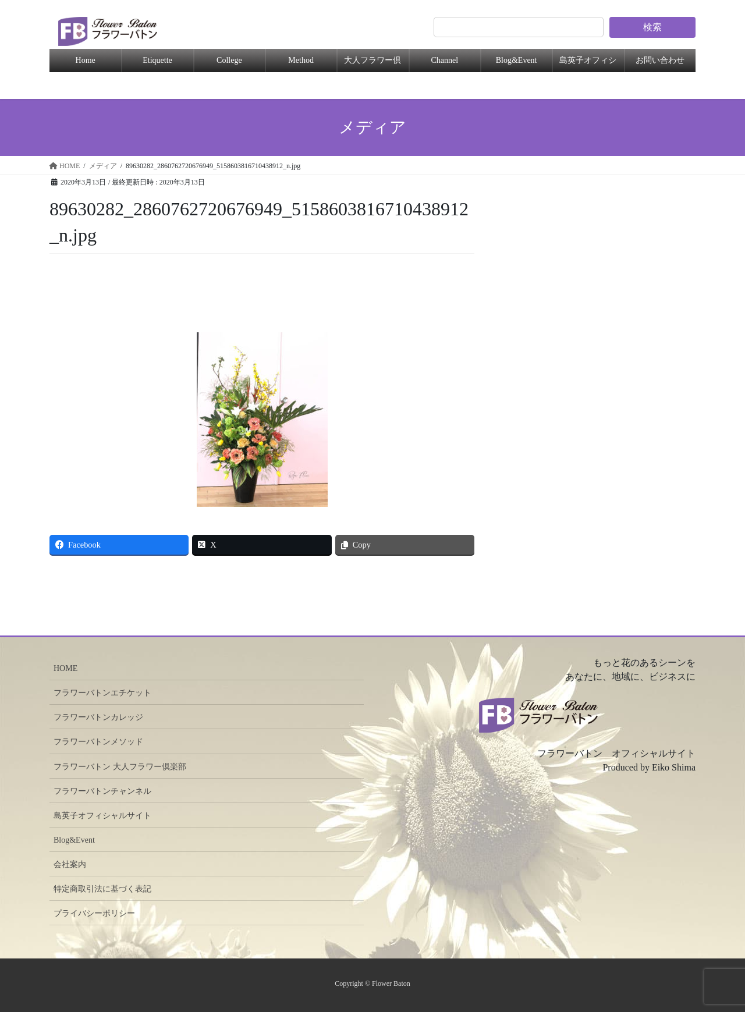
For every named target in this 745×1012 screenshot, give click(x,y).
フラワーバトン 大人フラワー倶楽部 (120, 766)
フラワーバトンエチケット (102, 692)
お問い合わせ (660, 60)
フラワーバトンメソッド (98, 741)
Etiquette (157, 60)
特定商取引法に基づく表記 (102, 889)
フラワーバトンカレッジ (98, 717)
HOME (65, 668)
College (229, 60)
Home (85, 60)
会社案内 (70, 864)
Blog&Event (516, 60)
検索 (652, 27)
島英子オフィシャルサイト (102, 815)
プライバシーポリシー (94, 913)
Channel (444, 60)
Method (301, 60)
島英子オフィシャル (587, 64)
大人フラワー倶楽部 (372, 64)
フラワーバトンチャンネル (102, 791)
